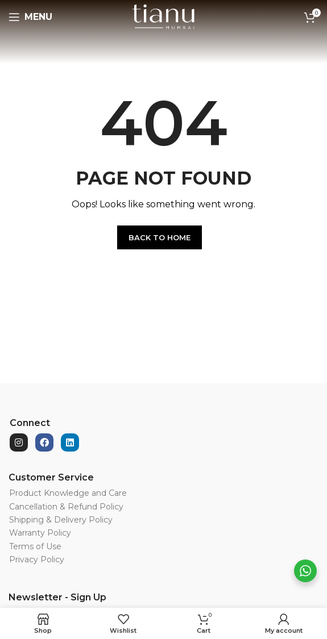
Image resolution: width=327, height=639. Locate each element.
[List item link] (137, 493)
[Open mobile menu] (30, 17)
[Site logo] (163, 16)
